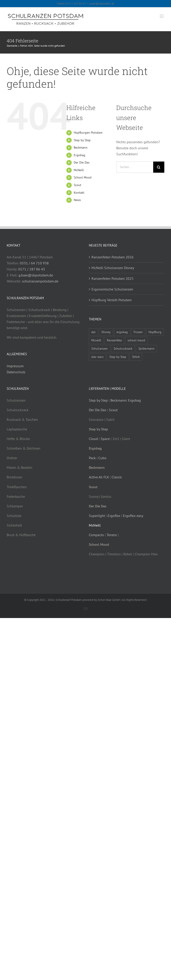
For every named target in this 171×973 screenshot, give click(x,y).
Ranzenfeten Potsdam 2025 (113, 278)
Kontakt (79, 193)
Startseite (12, 45)
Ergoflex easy (133, 515)
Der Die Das (82, 162)
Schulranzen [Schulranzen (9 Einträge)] (99, 348)
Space (105, 438)
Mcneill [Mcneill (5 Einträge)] (96, 340)
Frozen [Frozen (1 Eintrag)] (138, 332)
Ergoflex (114, 515)
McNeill (79, 170)
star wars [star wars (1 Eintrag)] (97, 357)
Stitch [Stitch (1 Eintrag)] (136, 357)
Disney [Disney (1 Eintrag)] (106, 332)
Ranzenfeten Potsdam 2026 (113, 257)
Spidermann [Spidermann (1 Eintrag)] (146, 348)
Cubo (102, 458)
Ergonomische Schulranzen (112, 289)
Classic (117, 477)
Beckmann (81, 147)
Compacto (96, 535)
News (77, 200)
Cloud (93, 438)
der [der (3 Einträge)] (93, 332)
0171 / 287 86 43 (31, 269)
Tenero (112, 535)
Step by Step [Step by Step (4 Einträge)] (117, 357)
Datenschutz (16, 372)
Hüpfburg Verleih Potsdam (112, 300)
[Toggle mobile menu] (162, 16)
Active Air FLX (99, 477)
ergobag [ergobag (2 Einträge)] (122, 332)
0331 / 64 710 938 (34, 263)
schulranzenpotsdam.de (40, 281)
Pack (92, 458)
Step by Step (82, 140)
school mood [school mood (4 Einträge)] (136, 340)
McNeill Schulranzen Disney (113, 268)
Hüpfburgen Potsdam (88, 133)
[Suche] (158, 167)
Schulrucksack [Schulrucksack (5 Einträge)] (123, 348)
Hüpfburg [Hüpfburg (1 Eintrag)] (155, 332)
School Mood (83, 177)
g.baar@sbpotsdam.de (101, 3)
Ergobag (79, 155)
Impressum (15, 366)
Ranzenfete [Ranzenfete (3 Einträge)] (114, 340)
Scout (77, 185)
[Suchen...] (134, 167)
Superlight (97, 515)
